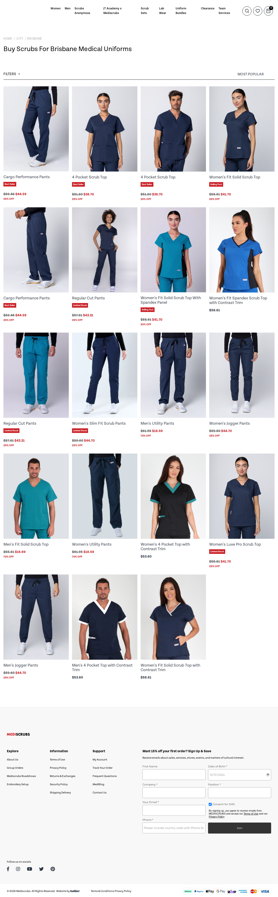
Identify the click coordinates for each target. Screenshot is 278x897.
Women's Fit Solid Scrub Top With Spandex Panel (171, 299)
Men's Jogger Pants (20, 664)
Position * (214, 783)
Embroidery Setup (18, 783)
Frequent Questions (105, 774)
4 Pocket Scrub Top (89, 177)
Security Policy (59, 783)
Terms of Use (57, 758)
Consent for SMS (223, 802)
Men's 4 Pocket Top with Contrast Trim (102, 666)
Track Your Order (102, 766)
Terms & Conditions (102, 889)
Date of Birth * (217, 765)
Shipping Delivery (60, 791)
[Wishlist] (257, 11)
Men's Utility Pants (157, 422)
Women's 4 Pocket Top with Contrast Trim (165, 545)
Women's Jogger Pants (229, 422)
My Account (100, 758)
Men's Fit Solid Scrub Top (25, 543)
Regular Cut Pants (88, 297)
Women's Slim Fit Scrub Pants (99, 422)
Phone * (147, 818)
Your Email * (150, 800)
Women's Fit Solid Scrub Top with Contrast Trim (170, 666)
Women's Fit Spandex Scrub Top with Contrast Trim (238, 300)
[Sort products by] (256, 74)
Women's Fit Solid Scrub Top (234, 177)
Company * (149, 783)
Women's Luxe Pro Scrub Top (235, 543)
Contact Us (100, 791)
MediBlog (98, 783)
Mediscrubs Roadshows (21, 774)
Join (240, 826)
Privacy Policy (58, 766)
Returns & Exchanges (62, 774)
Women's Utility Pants (92, 543)
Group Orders (15, 766)
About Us (12, 758)
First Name (150, 765)
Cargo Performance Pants (26, 177)
